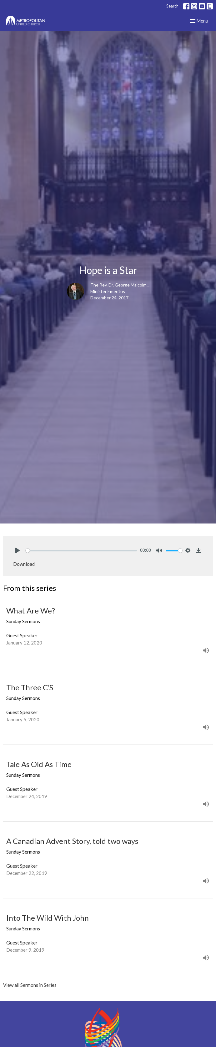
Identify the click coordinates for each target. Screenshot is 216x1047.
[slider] (81, 551)
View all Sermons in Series (30, 985)
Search (172, 5)
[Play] (18, 550)
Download (24, 564)
